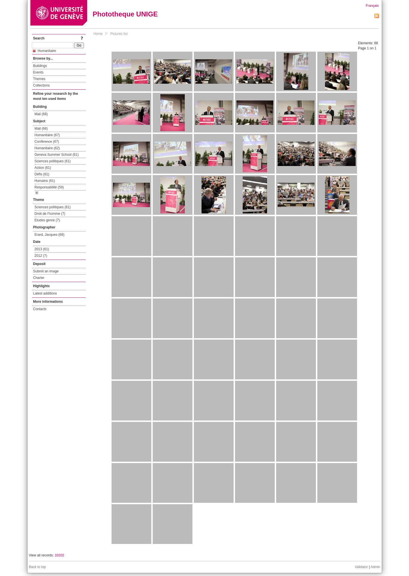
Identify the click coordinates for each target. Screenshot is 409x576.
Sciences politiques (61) (53, 161)
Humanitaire (44, 51)
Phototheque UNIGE (125, 14)
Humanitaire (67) (47, 135)
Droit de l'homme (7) (50, 214)
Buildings (40, 66)
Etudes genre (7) (47, 220)
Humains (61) (45, 181)
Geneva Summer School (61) (57, 155)
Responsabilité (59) (49, 187)
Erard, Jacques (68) (49, 235)
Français (372, 6)
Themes (39, 79)
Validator (361, 567)
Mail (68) (41, 114)
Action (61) (43, 168)
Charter (39, 278)
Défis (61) (42, 174)
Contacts (40, 309)
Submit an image (46, 271)
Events (38, 72)
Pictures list (119, 34)
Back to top (37, 567)
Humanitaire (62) (47, 148)
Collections (41, 85)
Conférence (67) (47, 142)
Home (98, 34)
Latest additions (45, 293)
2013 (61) (42, 249)
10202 (59, 555)
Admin (375, 567)
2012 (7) (41, 256)
